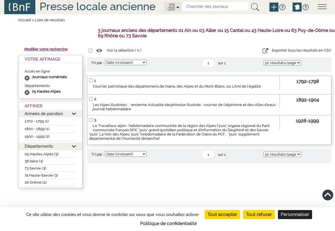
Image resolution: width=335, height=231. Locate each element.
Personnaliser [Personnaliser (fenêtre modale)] (295, 214)
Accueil (24, 20)
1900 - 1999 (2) (37, 136)
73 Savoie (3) (35, 168)
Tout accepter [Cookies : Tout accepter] (222, 214)
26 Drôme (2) (36, 182)
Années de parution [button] (44, 113)
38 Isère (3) (34, 161)
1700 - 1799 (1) (37, 121)
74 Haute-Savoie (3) (41, 175)
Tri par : (97, 63)
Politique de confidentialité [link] (168, 223)
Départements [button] (39, 146)
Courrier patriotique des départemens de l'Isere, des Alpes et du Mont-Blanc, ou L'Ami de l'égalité (177, 86)
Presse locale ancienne (97, 6)
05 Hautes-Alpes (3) (42, 154)
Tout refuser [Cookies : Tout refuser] (259, 214)
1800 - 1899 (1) (37, 129)
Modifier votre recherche (46, 49)
